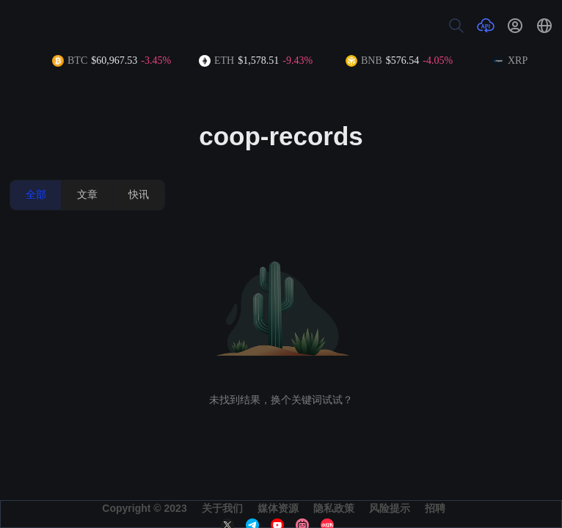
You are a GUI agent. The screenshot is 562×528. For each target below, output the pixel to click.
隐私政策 (333, 508)
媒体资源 (278, 508)
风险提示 (389, 508)
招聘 (435, 508)
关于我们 (222, 508)
